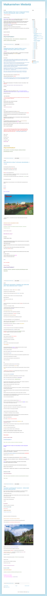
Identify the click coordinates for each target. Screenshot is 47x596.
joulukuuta (35, 28)
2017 (33, 52)
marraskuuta (35, 29)
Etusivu (16, 585)
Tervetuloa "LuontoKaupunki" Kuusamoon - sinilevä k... (36, 40)
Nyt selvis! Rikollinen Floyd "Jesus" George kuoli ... (37, 33)
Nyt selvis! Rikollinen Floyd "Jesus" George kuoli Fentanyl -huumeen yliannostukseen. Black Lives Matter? (16, 12)
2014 (33, 55)
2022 (33, 25)
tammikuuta (35, 48)
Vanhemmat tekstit (27, 585)
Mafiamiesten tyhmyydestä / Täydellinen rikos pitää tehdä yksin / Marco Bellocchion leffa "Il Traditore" (16, 285)
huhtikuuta (35, 45)
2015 (33, 54)
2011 (33, 58)
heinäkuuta (35, 42)
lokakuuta (35, 30)
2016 (33, 53)
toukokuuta (35, 44)
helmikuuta (35, 47)
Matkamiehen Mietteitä (17, 4)
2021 (33, 26)
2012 (33, 57)
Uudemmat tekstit (6, 585)
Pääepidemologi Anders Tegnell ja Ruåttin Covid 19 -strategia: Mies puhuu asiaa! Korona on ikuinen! (15, 49)
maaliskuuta (35, 46)
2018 (33, 51)
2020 (33, 27)
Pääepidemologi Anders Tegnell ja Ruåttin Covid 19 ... (37, 35)
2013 (33, 56)
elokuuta (35, 32)
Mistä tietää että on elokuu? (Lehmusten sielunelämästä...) (16, 162)
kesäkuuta (35, 43)
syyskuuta (35, 31)
